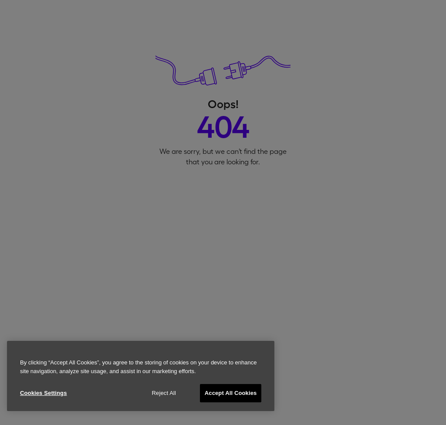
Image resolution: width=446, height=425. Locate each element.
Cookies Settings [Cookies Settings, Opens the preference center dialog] (43, 393)
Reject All (164, 393)
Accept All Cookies (231, 393)
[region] (140, 376)
